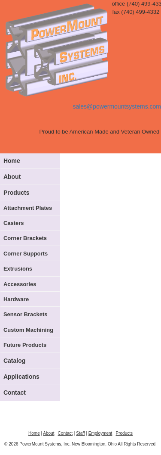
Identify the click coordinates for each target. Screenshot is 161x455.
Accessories (19, 284)
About (12, 176)
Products (16, 192)
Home (11, 160)
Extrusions (17, 268)
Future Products (24, 345)
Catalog (14, 360)
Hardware (16, 299)
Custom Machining (28, 330)
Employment (100, 433)
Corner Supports (25, 253)
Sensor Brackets (25, 314)
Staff (80, 433)
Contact (14, 392)
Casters (13, 223)
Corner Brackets (25, 238)
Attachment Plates (27, 208)
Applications (21, 376)
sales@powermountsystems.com (117, 106)
